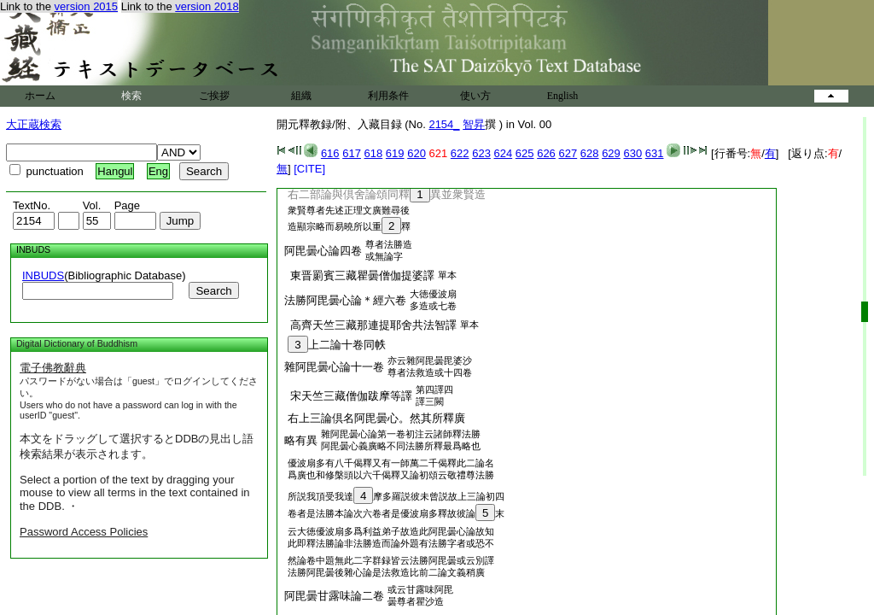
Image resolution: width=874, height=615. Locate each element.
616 (330, 153)
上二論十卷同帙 (334, 344)
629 (611, 153)
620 (416, 153)
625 (525, 153)
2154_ (443, 124)
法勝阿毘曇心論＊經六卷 (345, 300)
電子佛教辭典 (53, 367)
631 (654, 153)
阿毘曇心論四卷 (323, 250)
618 (373, 153)
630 (632, 153)
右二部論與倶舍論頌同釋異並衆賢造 (384, 194)
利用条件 (388, 96)
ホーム (40, 96)
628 (589, 153)
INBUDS (43, 275)
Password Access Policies (84, 531)
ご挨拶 (214, 96)
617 (351, 153)
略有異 (301, 440)
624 (503, 153)
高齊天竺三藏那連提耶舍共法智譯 (370, 325)
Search (213, 290)
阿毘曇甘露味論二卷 (334, 595)
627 (567, 153)
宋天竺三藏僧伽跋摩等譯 (348, 396)
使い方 (475, 96)
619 (395, 153)
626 (546, 153)
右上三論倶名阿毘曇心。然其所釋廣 (373, 418)
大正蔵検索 (33, 124)
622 (460, 153)
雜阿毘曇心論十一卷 (334, 366)
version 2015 (86, 6)
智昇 (474, 124)
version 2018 (206, 6)
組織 (301, 96)
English (563, 96)
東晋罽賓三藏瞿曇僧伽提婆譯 (359, 275)
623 (481, 153)
